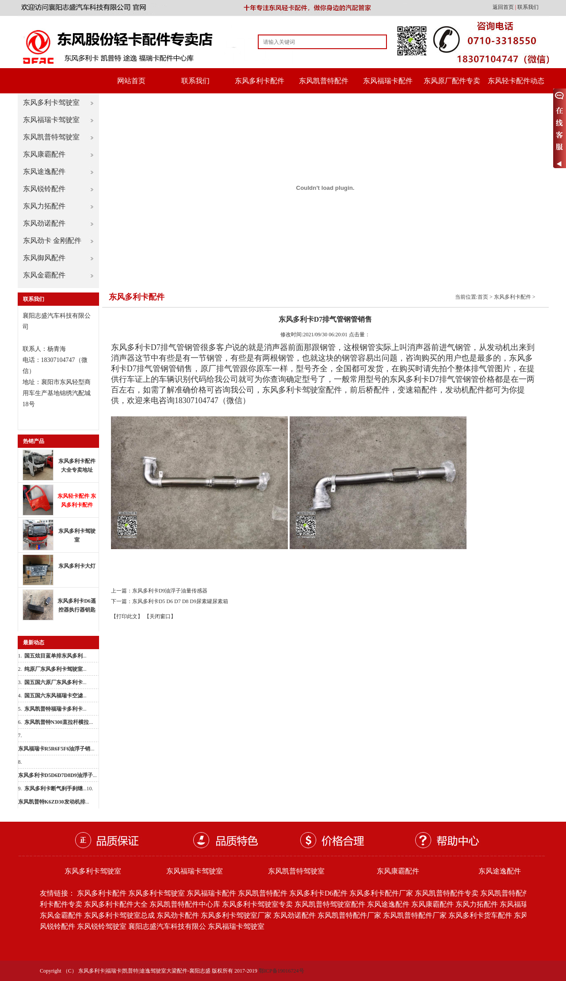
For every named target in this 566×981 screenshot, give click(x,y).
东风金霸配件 (44, 275)
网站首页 (131, 81)
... (55, 656)
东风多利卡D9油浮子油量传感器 (170, 591)
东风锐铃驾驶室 (101, 926)
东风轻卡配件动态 (516, 81)
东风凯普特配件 (323, 81)
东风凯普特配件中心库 (184, 904)
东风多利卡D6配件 (318, 893)
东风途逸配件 (44, 171)
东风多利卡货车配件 (480, 915)
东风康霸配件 (44, 154)
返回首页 (504, 7)
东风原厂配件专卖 (452, 81)
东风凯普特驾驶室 (51, 137)
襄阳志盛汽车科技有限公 (167, 926)
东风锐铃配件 (44, 188)
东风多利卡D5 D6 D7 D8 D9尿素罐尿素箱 (180, 601)
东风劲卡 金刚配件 (52, 240)
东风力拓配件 (44, 206)
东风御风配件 (44, 258)
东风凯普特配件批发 (512, 893)
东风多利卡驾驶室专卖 (257, 904)
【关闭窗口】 (160, 616)
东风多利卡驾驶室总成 (119, 915)
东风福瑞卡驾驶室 (51, 119)
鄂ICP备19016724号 (281, 971)
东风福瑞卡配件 (388, 81)
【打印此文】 (127, 616)
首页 (483, 297)
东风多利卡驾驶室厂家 (236, 915)
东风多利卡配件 (259, 81)
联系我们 (528, 7)
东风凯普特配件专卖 (446, 893)
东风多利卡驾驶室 (51, 102)
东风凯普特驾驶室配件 (329, 904)
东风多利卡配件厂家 (381, 893)
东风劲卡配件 (178, 915)
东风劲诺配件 (44, 223)
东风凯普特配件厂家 (349, 915)
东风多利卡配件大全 (116, 904)
